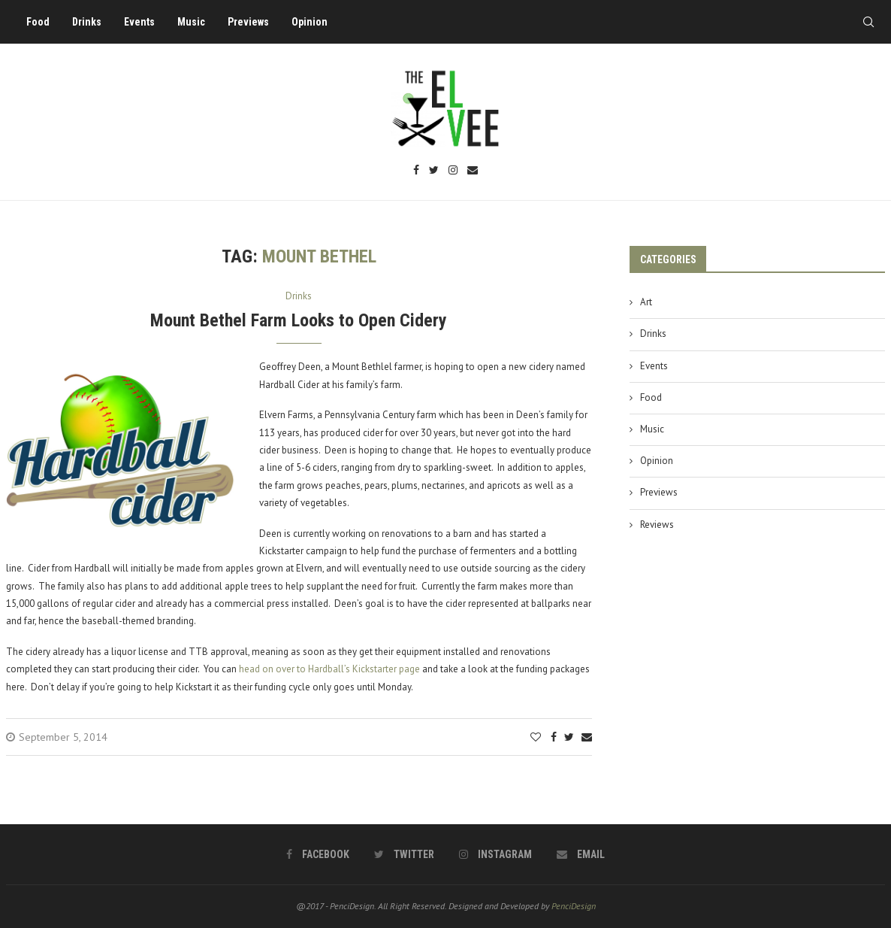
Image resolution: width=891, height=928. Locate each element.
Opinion (309, 22)
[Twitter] (434, 171)
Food (38, 22)
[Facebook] (416, 171)
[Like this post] (535, 737)
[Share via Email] (586, 737)
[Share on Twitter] (569, 737)
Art (646, 302)
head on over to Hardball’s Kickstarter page (329, 669)
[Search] (868, 22)
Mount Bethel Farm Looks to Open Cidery (298, 320)
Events (139, 22)
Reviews (657, 524)
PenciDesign (573, 905)
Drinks (86, 22)
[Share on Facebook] (554, 737)
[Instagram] (453, 171)
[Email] (472, 171)
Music (191, 22)
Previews (248, 22)
